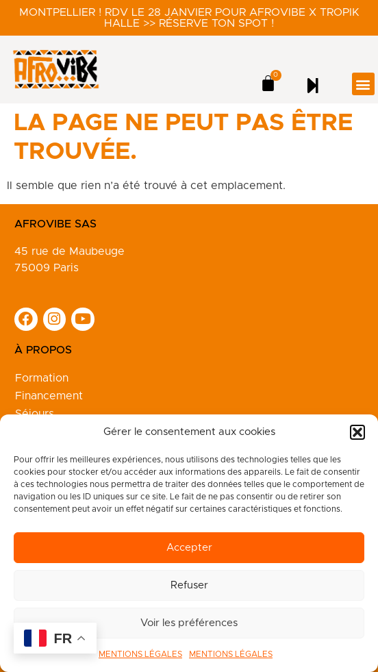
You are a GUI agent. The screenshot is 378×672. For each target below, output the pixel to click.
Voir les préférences (189, 623)
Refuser (189, 585)
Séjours (34, 413)
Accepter (189, 548)
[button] (357, 432)
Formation (41, 378)
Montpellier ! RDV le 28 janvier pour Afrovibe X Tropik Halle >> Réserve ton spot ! (189, 18)
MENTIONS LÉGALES (140, 654)
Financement (49, 395)
